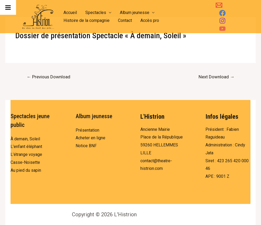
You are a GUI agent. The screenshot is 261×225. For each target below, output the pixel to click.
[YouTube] (222, 28)
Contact (125, 20)
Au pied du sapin (26, 170)
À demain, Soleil (25, 138)
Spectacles (95, 12)
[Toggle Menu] (8, 7)
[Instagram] (222, 20)
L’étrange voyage (26, 154)
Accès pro (149, 20)
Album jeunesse (134, 12)
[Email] (219, 5)
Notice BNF (86, 145)
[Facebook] (222, 13)
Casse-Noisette (25, 162)
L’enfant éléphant (26, 146)
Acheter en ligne (90, 137)
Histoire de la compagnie (86, 20)
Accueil (70, 12)
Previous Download (48, 76)
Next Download (216, 76)
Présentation (87, 130)
